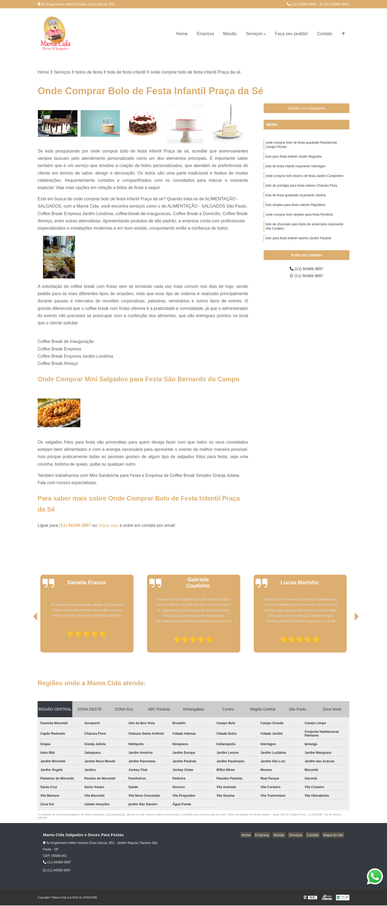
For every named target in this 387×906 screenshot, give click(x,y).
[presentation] (27, 638)
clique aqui (108, 525)
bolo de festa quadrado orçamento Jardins (296, 199)
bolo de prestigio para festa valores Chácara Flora (301, 189)
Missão (230, 33)
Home (182, 33)
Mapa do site (334, 835)
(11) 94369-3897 (302, 4)
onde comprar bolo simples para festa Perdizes (299, 220)
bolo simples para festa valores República (295, 209)
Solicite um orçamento (306, 109)
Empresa (205, 33)
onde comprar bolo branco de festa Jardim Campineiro (304, 179)
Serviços (254, 33)
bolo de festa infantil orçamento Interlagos (295, 169)
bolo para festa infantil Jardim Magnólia (294, 158)
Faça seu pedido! (291, 33)
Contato (324, 33)
